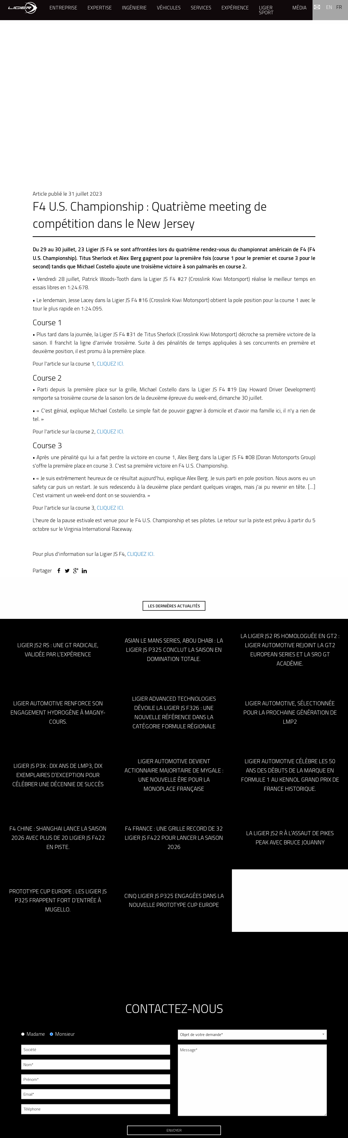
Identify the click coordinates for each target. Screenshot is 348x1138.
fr (339, 7)
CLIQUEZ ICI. (110, 363)
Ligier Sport (266, 10)
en (329, 7)
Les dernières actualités (174, 606)
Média (299, 7)
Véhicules (169, 7)
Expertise (100, 7)
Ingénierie (134, 7)
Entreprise (63, 7)
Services (201, 7)
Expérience (235, 7)
